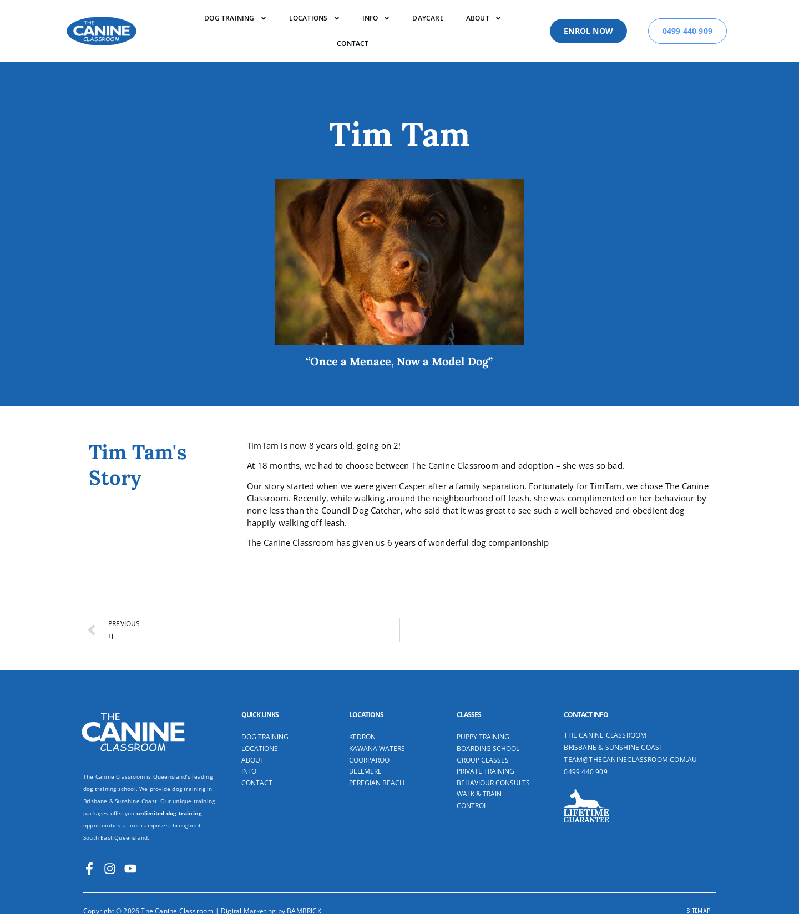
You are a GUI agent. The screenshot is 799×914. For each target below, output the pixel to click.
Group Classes (483, 760)
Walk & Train (479, 794)
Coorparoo (369, 760)
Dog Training (265, 737)
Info (376, 18)
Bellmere (365, 771)
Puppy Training (483, 737)
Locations (314, 18)
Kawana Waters (377, 748)
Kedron (362, 737)
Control (472, 805)
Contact (352, 43)
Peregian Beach (376, 783)
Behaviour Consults (493, 783)
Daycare (427, 18)
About (484, 18)
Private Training (485, 771)
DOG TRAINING (235, 18)
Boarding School (488, 748)
